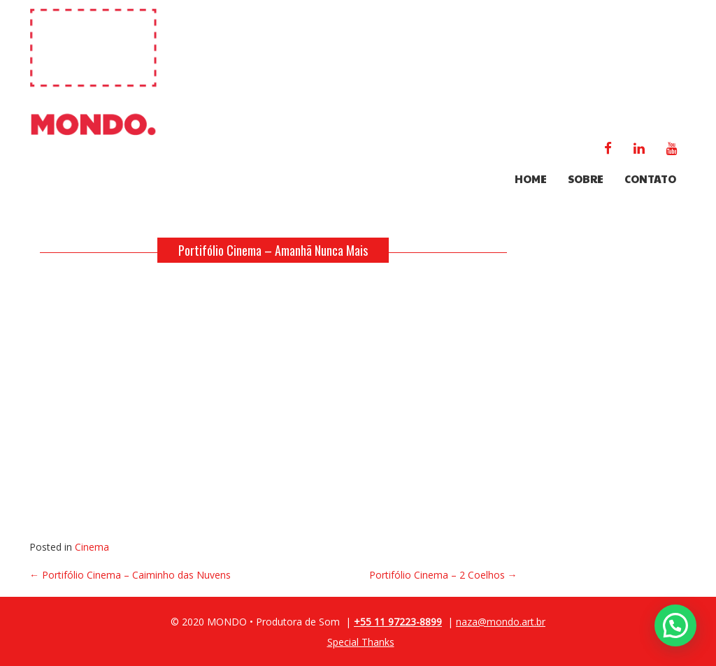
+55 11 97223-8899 (398, 621)
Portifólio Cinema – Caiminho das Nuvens (130, 574)
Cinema (92, 546)
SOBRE (585, 178)
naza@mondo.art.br (500, 621)
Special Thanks (360, 642)
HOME (531, 178)
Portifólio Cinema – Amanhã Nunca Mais (273, 250)
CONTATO (650, 178)
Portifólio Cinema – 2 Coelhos (443, 574)
